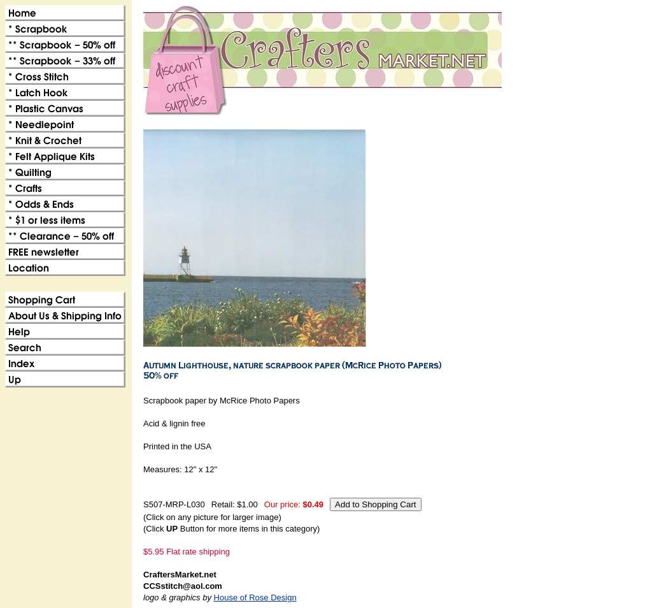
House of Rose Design (255, 597)
